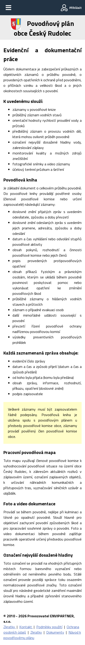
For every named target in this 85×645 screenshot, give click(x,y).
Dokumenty (55, 632)
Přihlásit (75, 7)
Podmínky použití (49, 627)
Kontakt (26, 627)
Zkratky (9, 627)
